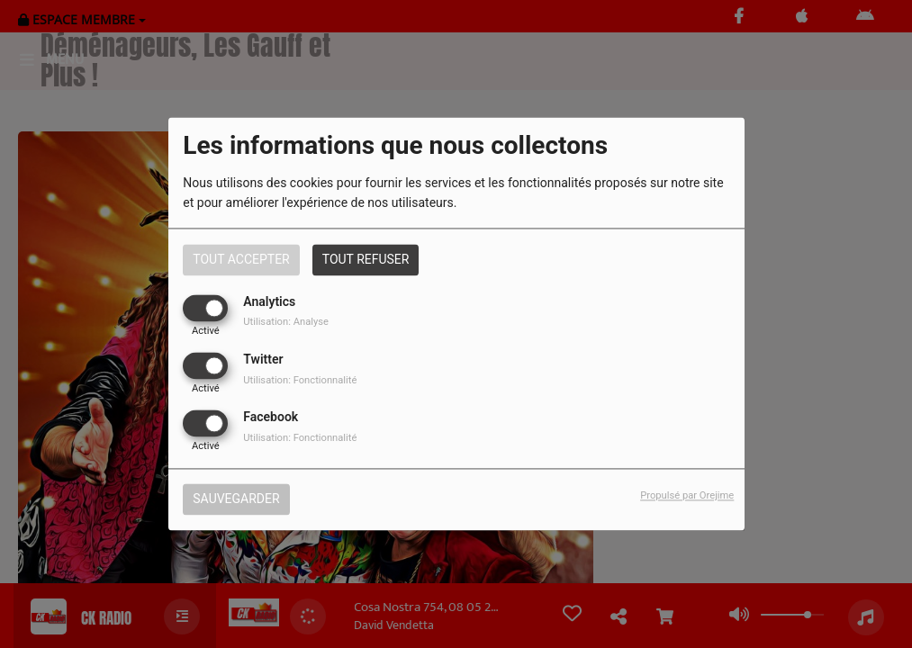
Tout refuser (366, 259)
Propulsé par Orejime (687, 496)
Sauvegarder (236, 499)
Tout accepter (241, 259)
